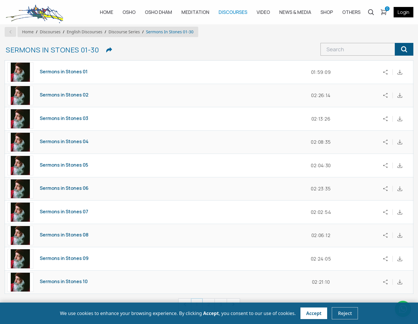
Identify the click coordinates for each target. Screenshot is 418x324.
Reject (345, 313)
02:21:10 (321, 282)
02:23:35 (321, 188)
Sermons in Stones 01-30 (170, 31)
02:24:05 (321, 259)
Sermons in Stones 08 (64, 235)
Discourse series (124, 31)
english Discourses (84, 31)
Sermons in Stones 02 (64, 95)
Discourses (50, 31)
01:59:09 (321, 72)
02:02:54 (321, 212)
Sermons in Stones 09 (64, 258)
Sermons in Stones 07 (64, 211)
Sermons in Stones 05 (64, 165)
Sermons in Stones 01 (64, 71)
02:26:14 (320, 95)
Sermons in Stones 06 (64, 188)
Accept (314, 313)
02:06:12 (320, 235)
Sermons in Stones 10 (64, 281)
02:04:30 (321, 165)
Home (28, 31)
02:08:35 (321, 142)
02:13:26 (320, 119)
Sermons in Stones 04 (64, 141)
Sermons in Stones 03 (64, 118)
